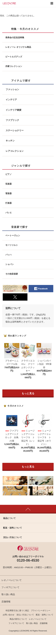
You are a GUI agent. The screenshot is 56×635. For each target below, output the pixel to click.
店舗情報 (5, 601)
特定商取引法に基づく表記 (17, 610)
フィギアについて (10, 587)
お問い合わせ (8, 615)
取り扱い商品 (8, 594)
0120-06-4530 (28, 560)
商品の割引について (18, 619)
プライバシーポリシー (40, 610)
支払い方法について (25, 615)
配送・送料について (44, 615)
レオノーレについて (11, 580)
